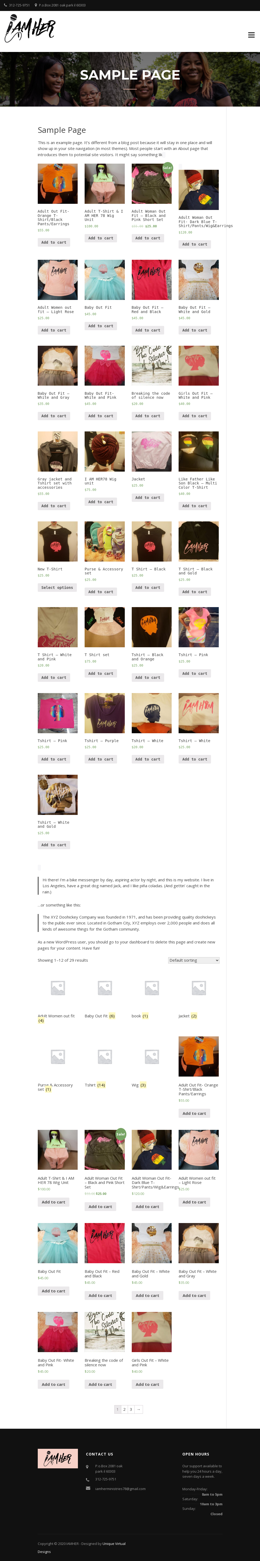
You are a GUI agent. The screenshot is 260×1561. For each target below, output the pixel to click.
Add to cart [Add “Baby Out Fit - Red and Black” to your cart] (147, 330)
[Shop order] (194, 960)
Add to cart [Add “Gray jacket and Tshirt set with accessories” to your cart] (54, 506)
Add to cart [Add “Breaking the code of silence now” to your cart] (147, 416)
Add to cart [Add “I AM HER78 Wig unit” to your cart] (100, 502)
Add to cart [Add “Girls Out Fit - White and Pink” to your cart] (194, 416)
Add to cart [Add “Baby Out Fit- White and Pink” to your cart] (100, 416)
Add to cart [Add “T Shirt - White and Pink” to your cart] (54, 677)
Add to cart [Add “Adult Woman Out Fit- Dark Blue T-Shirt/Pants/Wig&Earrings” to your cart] (194, 244)
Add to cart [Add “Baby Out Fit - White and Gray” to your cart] (54, 416)
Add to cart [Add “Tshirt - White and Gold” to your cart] (54, 845)
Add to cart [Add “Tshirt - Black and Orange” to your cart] (147, 677)
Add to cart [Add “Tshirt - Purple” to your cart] (100, 759)
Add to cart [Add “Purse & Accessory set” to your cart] (100, 592)
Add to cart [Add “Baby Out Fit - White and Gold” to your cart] (194, 330)
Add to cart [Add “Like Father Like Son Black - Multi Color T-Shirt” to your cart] (194, 506)
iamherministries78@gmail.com (120, 1488)
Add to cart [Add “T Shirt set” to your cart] (100, 673)
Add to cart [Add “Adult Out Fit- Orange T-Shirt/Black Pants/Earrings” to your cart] (54, 242)
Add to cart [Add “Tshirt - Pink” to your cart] (194, 673)
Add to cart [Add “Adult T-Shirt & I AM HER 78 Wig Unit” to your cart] (100, 238)
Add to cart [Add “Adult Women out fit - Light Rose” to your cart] (54, 330)
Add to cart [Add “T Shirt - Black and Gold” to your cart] (194, 592)
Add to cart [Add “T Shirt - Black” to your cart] (147, 587)
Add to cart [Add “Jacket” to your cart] (147, 497)
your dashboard (134, 942)
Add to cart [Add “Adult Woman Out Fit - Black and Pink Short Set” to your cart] (147, 238)
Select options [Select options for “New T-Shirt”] (57, 587)
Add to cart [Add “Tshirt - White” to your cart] (147, 759)
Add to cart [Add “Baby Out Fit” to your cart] (100, 326)
